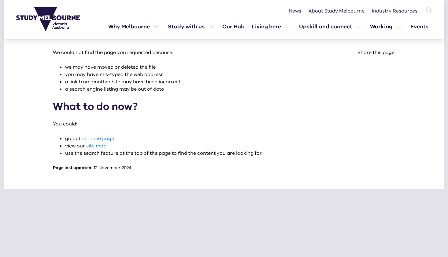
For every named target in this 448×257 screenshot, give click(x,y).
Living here (266, 26)
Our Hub (233, 26)
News (295, 11)
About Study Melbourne (337, 11)
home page (100, 138)
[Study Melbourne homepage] (51, 19)
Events (419, 26)
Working (381, 26)
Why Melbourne (129, 26)
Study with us (186, 26)
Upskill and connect (325, 26)
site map (96, 146)
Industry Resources (394, 11)
